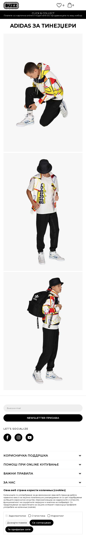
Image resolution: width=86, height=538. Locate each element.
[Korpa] (69, 6)
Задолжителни (17, 516)
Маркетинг (57, 516)
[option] (43, 14)
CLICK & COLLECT (43, 13)
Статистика (38, 516)
